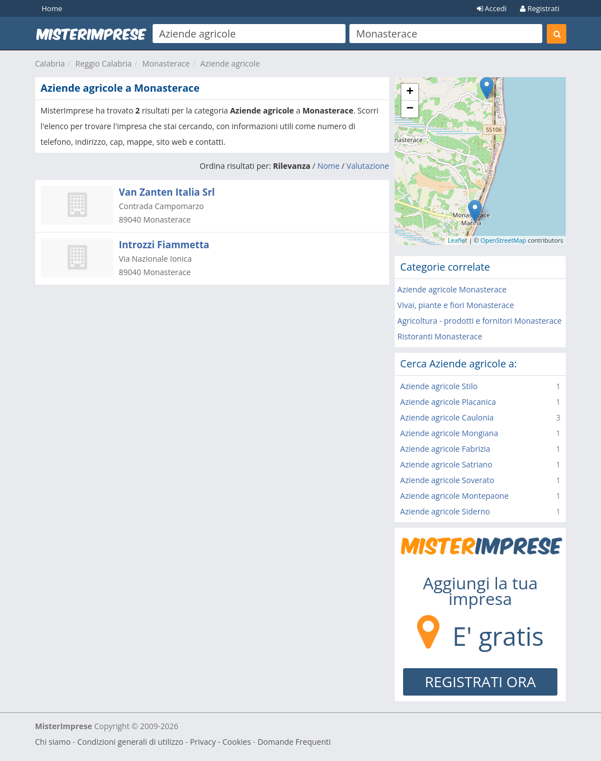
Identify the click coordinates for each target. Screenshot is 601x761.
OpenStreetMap (503, 240)
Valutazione (368, 165)
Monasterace (166, 63)
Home (52, 8)
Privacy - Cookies (220, 741)
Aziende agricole (230, 63)
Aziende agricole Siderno (445, 511)
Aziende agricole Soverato (447, 480)
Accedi (492, 8)
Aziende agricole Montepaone (454, 495)
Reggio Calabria (103, 63)
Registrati (539, 8)
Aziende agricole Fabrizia (445, 448)
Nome (329, 165)
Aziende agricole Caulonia (447, 417)
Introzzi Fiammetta (164, 244)
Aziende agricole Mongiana (449, 433)
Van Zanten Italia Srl (167, 192)
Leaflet (457, 240)
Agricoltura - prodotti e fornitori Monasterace (479, 320)
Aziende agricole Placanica (448, 401)
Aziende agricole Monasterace (452, 289)
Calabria (50, 63)
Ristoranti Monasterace (439, 336)
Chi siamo (53, 741)
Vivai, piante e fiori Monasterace (455, 305)
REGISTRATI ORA (480, 682)
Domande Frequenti (294, 741)
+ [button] (410, 92)
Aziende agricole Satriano (446, 464)
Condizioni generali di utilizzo (130, 741)
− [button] (410, 109)
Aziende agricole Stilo (438, 386)
